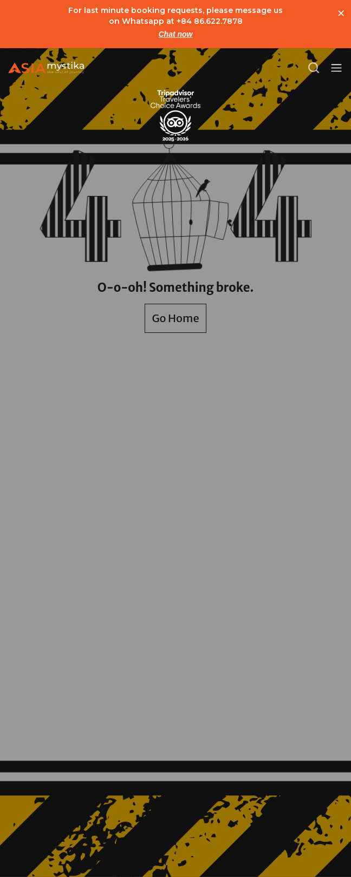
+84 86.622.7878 (210, 21)
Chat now (176, 34)
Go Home (175, 318)
